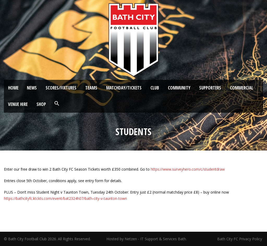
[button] (57, 103)
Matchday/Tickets (124, 88)
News (32, 88)
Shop (41, 104)
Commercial (241, 88)
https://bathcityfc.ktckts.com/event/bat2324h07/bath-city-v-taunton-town (65, 198)
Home (13, 88)
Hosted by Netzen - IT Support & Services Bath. (146, 238)
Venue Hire (18, 104)
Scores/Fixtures (61, 88)
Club (154, 88)
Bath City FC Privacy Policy (240, 238)
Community (179, 88)
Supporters (210, 88)
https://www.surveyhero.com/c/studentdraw (188, 169)
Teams (91, 88)
